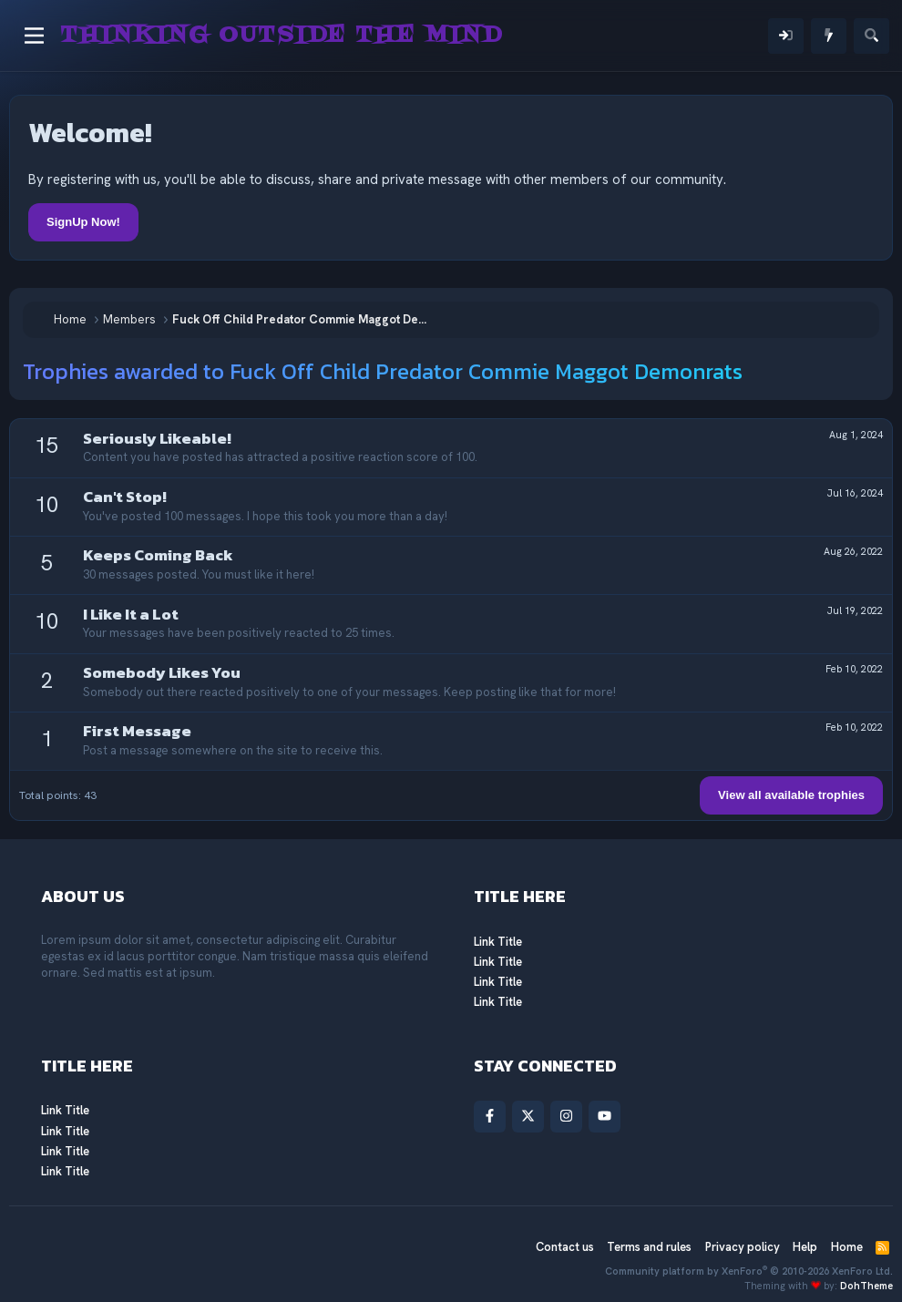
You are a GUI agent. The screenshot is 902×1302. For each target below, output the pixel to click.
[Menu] (34, 35)
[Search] (871, 36)
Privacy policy (742, 1247)
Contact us (565, 1247)
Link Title (498, 941)
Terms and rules (649, 1247)
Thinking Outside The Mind (281, 35)
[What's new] (828, 36)
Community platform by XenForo (749, 1271)
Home (847, 1247)
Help (805, 1247)
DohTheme (866, 1285)
